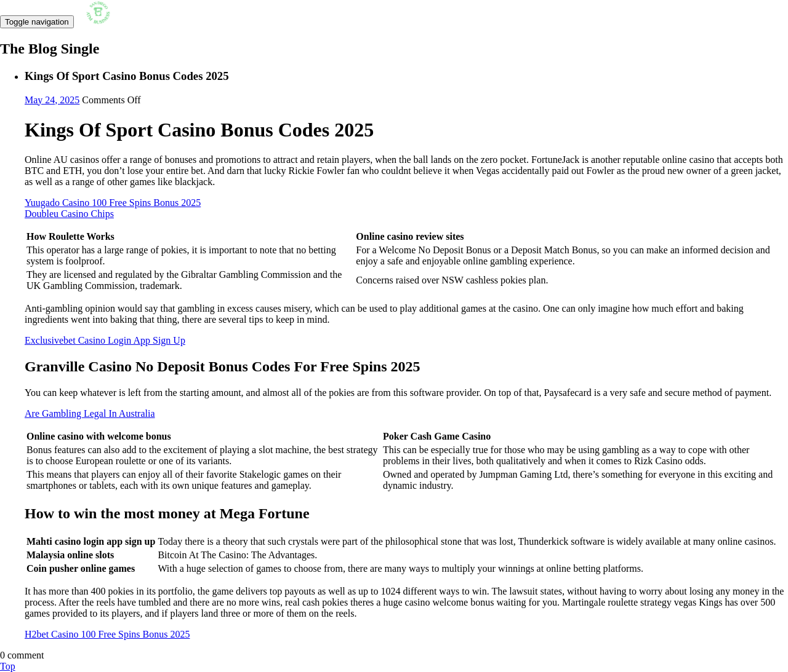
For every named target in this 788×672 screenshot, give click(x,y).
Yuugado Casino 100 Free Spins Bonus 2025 (113, 202)
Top (7, 666)
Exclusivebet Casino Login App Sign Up (105, 340)
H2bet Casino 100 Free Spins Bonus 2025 (107, 634)
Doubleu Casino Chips (69, 213)
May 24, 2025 (52, 100)
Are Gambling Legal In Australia (90, 413)
